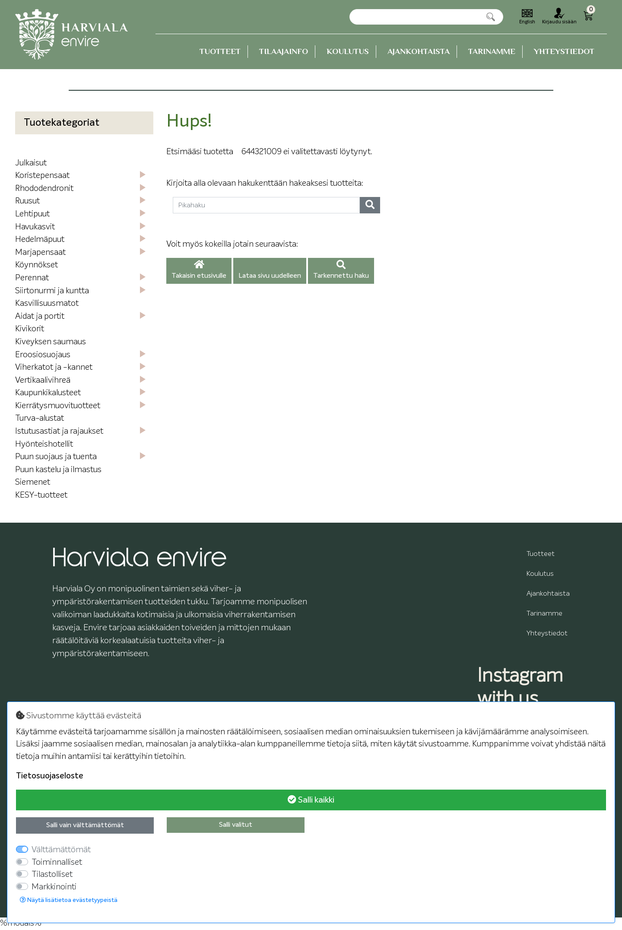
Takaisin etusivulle (198, 270)
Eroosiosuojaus (42, 355)
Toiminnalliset (57, 862)
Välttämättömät (61, 850)
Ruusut (27, 201)
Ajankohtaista (418, 51)
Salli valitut (235, 825)
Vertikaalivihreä (42, 380)
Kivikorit (29, 329)
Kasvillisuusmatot (47, 303)
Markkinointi (54, 887)
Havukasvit (35, 227)
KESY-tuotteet (41, 495)
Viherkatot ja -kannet (53, 367)
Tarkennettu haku (341, 270)
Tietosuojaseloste (49, 776)
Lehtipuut (32, 214)
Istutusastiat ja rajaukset (59, 431)
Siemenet (32, 482)
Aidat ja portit (39, 316)
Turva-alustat (39, 418)
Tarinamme (491, 51)
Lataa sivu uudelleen (269, 276)
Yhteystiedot (564, 51)
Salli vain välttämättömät (85, 825)
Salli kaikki (311, 799)
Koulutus (348, 51)
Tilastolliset (52, 874)
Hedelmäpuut (39, 239)
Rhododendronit (44, 188)
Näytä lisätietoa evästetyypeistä (68, 900)
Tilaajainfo (283, 51)
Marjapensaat (40, 252)
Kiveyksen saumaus (50, 342)
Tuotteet (220, 51)
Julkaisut (31, 163)
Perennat (32, 278)
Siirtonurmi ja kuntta (52, 291)
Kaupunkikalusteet (48, 393)
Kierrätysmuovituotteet (57, 406)
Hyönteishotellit (44, 444)
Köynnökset (36, 265)
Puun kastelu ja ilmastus (58, 470)
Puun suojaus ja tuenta (56, 457)
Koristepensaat (42, 175)
